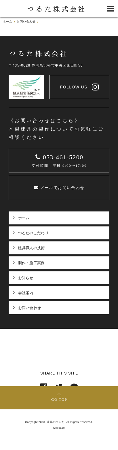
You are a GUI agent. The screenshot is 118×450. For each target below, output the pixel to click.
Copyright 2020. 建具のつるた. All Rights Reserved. (59, 421)
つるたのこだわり (33, 233)
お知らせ (25, 278)
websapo (59, 427)
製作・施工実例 (31, 263)
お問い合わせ (29, 308)
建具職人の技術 (31, 248)
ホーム (24, 218)
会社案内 (25, 293)
